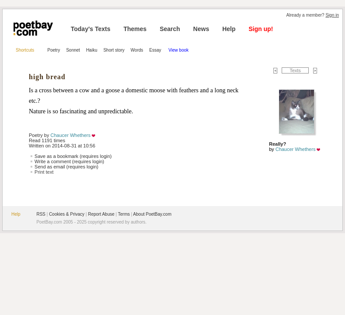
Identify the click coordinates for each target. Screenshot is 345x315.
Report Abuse (101, 214)
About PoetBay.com (152, 214)
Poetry (54, 50)
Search (170, 28)
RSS (40, 214)
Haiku (91, 50)
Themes (135, 28)
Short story (114, 50)
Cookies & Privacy (66, 214)
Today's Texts (90, 28)
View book (179, 50)
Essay (155, 50)
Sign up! (260, 28)
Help (228, 28)
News (201, 28)
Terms (124, 214)
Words (137, 50)
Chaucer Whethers (71, 135)
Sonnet (73, 50)
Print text (43, 172)
